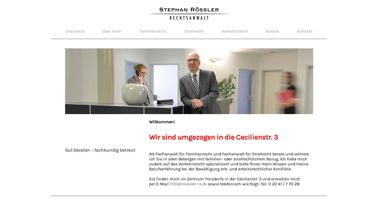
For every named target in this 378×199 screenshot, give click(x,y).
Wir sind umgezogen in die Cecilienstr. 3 (213, 137)
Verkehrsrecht (235, 31)
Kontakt (305, 31)
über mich (112, 31)
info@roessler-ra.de (188, 183)
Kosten (272, 31)
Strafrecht (194, 31)
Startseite (75, 31)
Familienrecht (153, 31)
